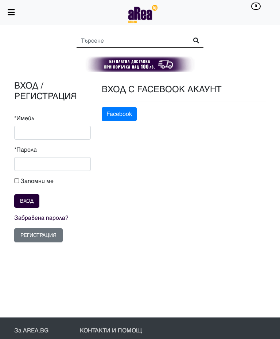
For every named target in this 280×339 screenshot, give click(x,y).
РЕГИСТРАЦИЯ (38, 235)
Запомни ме (34, 181)
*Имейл (24, 118)
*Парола (25, 149)
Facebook (119, 114)
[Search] (129, 41)
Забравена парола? (41, 218)
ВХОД (27, 201)
